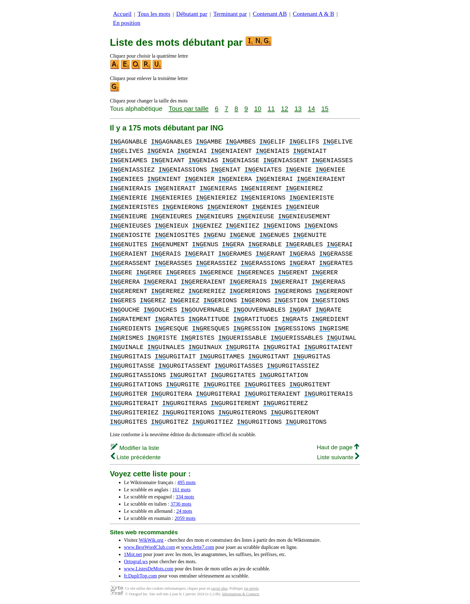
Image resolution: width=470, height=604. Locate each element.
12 (284, 108)
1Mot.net (133, 554)
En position (126, 23)
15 (324, 108)
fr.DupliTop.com (140, 575)
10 (257, 108)
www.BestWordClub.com (149, 547)
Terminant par (230, 14)
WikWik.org (151, 540)
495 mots (186, 482)
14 (311, 108)
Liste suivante (338, 457)
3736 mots (181, 504)
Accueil (122, 14)
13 (298, 108)
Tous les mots (154, 14)
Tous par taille (189, 108)
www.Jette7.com (197, 547)
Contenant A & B (313, 14)
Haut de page (338, 447)
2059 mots (185, 518)
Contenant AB (270, 14)
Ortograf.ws (136, 561)
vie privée (251, 588)
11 (271, 108)
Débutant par (191, 14)
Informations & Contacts (240, 594)
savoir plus (219, 588)
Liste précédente (136, 457)
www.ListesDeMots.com (148, 568)
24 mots (184, 511)
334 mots (185, 496)
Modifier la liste (135, 448)
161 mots (181, 489)
